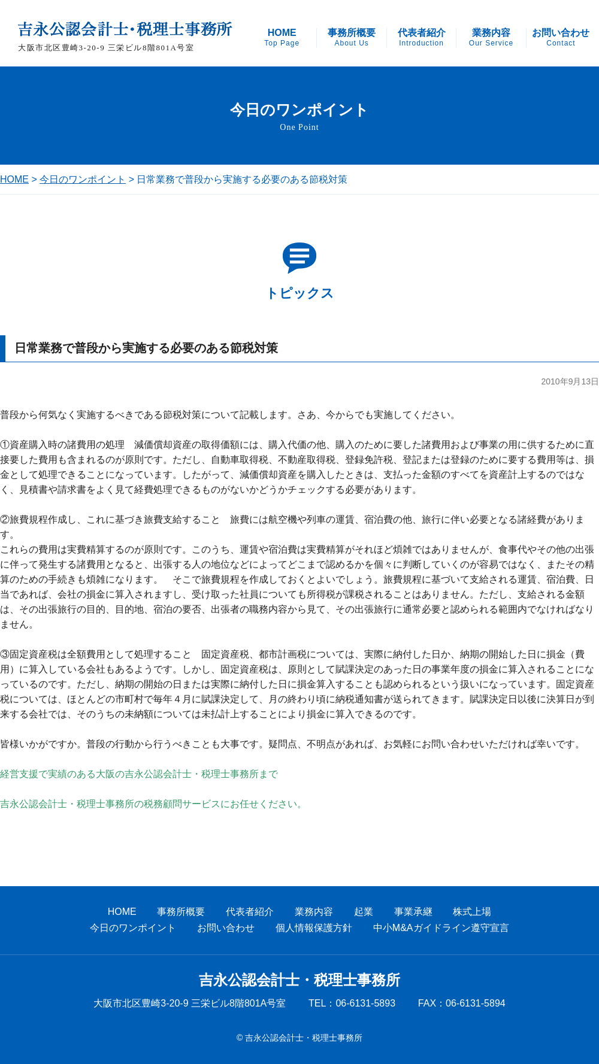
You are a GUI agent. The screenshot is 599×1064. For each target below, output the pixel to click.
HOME (282, 37)
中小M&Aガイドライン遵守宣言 (441, 928)
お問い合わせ (560, 37)
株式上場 (472, 912)
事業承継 (413, 912)
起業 (363, 912)
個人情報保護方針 (314, 928)
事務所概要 (352, 37)
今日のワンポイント (83, 179)
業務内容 (491, 37)
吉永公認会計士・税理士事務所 (299, 980)
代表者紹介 (422, 37)
